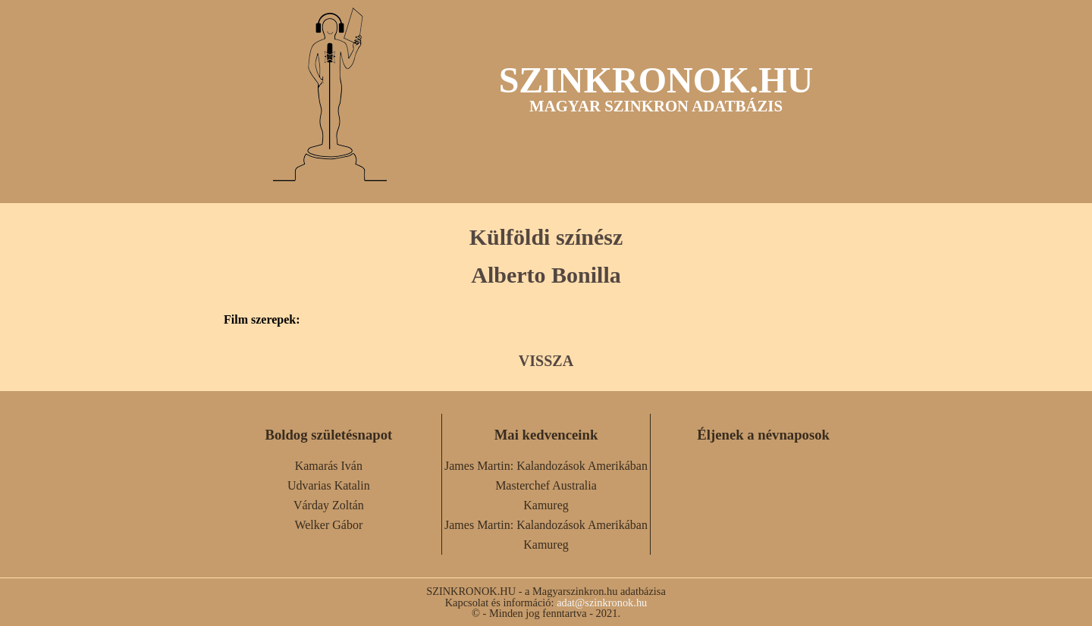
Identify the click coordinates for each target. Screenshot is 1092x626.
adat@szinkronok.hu (602, 602)
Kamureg (546, 505)
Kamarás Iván (328, 465)
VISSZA (546, 360)
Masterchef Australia (546, 485)
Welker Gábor (328, 524)
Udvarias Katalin (328, 485)
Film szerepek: (262, 320)
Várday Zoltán (328, 505)
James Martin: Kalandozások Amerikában (546, 465)
